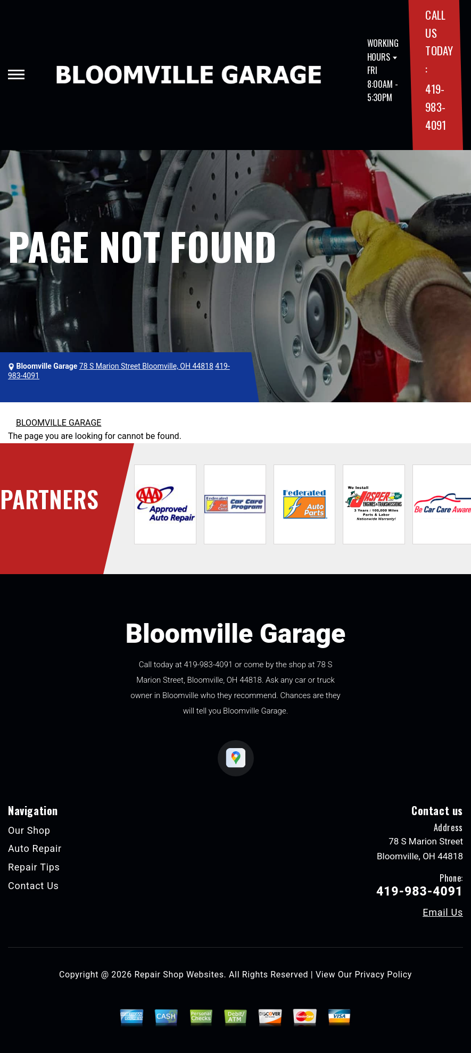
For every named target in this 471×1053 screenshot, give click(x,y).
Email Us (443, 912)
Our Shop (29, 830)
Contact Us (33, 885)
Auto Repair (35, 848)
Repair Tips (34, 867)
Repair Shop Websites (179, 974)
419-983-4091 (435, 106)
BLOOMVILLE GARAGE (58, 423)
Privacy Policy (383, 974)
